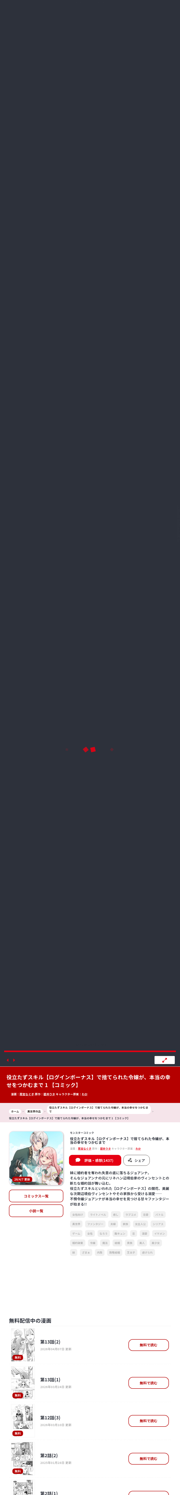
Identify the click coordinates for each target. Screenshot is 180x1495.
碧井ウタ (49, 1094)
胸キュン (120, 1233)
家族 (125, 1224)
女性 (90, 1233)
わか (85, 1094)
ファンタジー (95, 1224)
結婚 (117, 1243)
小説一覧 (36, 1210)
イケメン (159, 1233)
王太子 (131, 1252)
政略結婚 (114, 1252)
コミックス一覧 (36, 1196)
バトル (159, 1214)
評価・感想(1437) (98, 1160)
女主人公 (140, 1224)
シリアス (158, 1224)
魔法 (105, 1243)
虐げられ (147, 1252)
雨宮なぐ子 (27, 1094)
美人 (142, 1243)
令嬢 (93, 1243)
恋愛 (145, 1214)
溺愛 (144, 1233)
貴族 (130, 1243)
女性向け (77, 1214)
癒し (116, 1214)
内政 (100, 1252)
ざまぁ (86, 1252)
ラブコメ (130, 1214)
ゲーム (76, 1233)
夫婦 (113, 1224)
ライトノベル (98, 1214)
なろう (104, 1233)
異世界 (76, 1224)
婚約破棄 (77, 1243)
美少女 (156, 1243)
